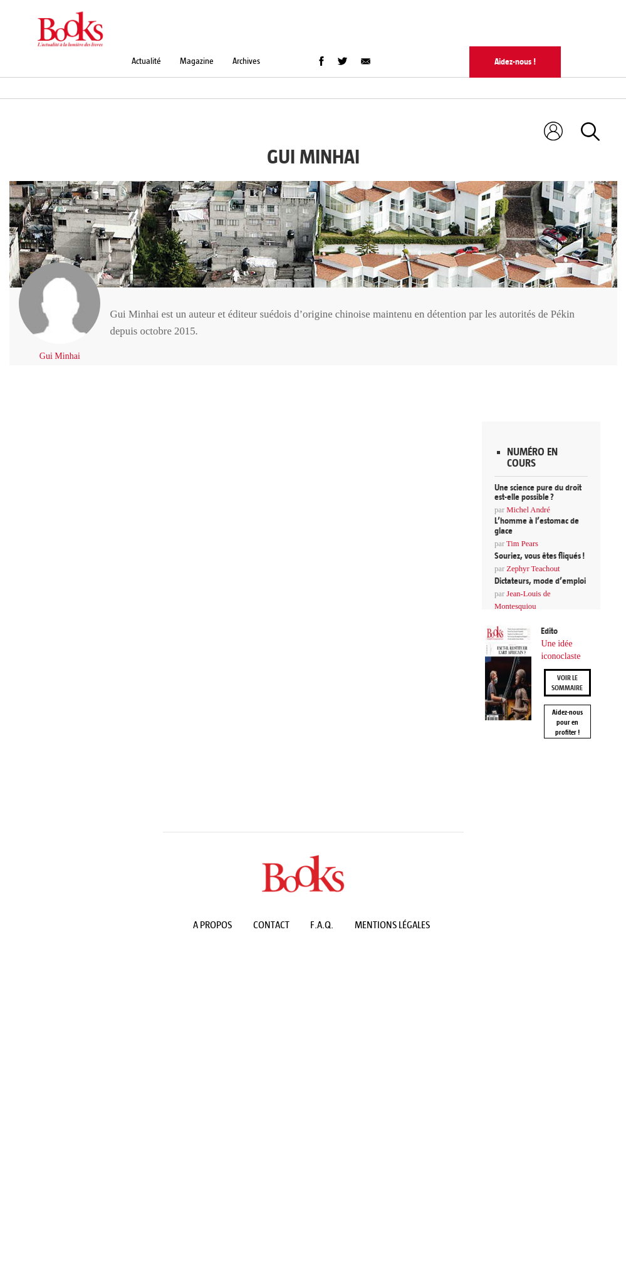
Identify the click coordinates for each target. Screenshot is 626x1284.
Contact (271, 924)
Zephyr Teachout (533, 568)
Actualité (146, 61)
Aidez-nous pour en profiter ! (567, 722)
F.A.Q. (321, 924)
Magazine (197, 61)
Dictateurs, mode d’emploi (540, 581)
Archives (246, 61)
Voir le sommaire (567, 682)
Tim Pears (522, 543)
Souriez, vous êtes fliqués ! (539, 556)
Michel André (528, 509)
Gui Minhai (59, 356)
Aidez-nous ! (515, 61)
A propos (212, 924)
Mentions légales (392, 924)
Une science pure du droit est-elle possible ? (538, 492)
